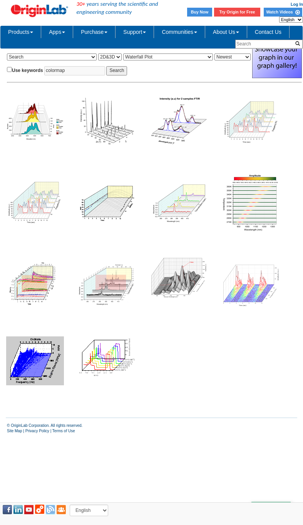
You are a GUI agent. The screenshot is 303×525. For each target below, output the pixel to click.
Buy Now (200, 12)
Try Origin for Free (237, 12)
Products (20, 32)
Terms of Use (63, 431)
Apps (57, 32)
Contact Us (268, 32)
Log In (297, 4)
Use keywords (27, 70)
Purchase (94, 32)
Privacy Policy (37, 431)
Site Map (14, 431)
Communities (179, 32)
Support (134, 32)
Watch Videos (283, 12)
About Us (226, 32)
